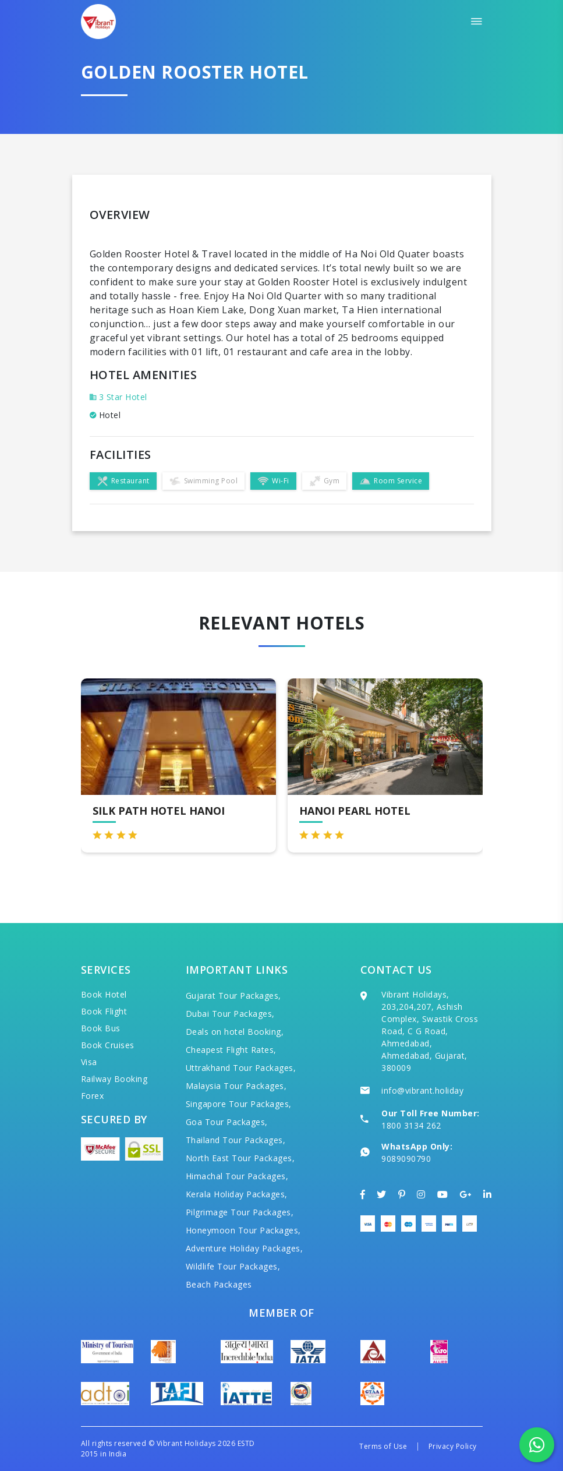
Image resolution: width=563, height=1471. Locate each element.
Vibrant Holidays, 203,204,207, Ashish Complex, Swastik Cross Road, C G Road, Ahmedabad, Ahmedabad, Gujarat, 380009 (429, 1031)
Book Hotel (104, 994)
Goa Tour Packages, (227, 1121)
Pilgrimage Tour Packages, (240, 1212)
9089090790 (406, 1158)
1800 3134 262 (411, 1125)
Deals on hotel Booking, (235, 1031)
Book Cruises (107, 1045)
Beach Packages (219, 1284)
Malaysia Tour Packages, (236, 1085)
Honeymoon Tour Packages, (243, 1230)
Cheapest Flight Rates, (231, 1049)
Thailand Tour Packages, (236, 1139)
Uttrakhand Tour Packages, (241, 1067)
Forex (92, 1095)
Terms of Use (383, 1446)
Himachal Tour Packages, (237, 1176)
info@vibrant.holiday (422, 1090)
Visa (89, 1061)
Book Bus (101, 1028)
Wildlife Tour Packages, (233, 1266)
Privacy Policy (453, 1446)
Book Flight (104, 1011)
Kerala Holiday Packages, (237, 1194)
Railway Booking (114, 1078)
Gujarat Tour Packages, (233, 995)
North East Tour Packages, (240, 1158)
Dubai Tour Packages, (230, 1013)
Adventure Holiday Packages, (244, 1248)
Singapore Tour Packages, (239, 1103)
